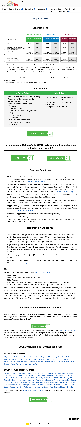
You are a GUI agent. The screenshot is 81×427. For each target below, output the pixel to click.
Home (4, 9)
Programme (39, 9)
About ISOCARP (66, 9)
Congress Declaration (52, 9)
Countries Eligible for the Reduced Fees (40, 346)
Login (21, 1)
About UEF (5, 11)
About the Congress (15, 9)
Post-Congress (16, 11)
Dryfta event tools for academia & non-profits (43, 424)
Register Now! (40, 18)
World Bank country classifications (34, 390)
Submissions (28, 9)
